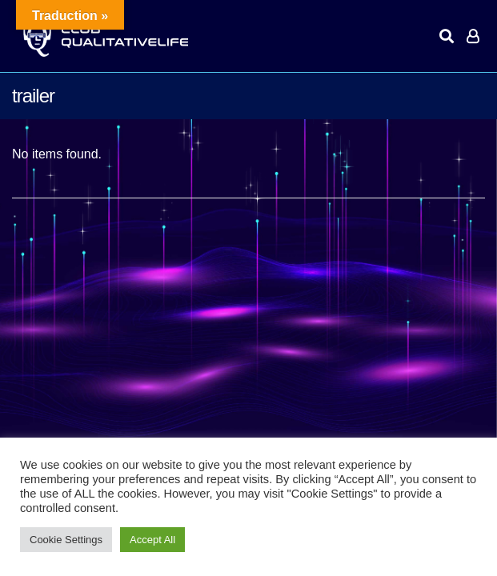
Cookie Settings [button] (66, 540)
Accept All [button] (152, 540)
